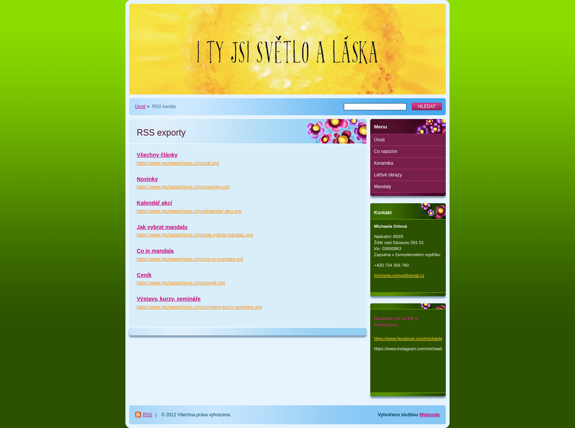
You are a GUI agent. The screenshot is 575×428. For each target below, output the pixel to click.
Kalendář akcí (154, 203)
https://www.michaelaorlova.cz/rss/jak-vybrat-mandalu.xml (195, 235)
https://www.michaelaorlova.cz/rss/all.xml (178, 163)
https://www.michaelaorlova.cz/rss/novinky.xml (183, 187)
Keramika (383, 163)
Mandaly (382, 186)
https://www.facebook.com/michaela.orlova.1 (416, 338)
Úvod (140, 106)
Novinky (147, 179)
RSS (147, 414)
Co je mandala (155, 251)
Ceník (144, 275)
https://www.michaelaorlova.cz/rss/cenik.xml (181, 283)
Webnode (429, 414)
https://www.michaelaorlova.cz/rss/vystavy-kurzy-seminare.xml (199, 307)
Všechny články (157, 155)
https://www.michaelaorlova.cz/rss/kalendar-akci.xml (189, 211)
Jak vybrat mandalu (162, 227)
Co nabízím (385, 151)
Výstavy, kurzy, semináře (169, 299)
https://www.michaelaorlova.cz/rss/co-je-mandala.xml (190, 259)
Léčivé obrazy (388, 175)
